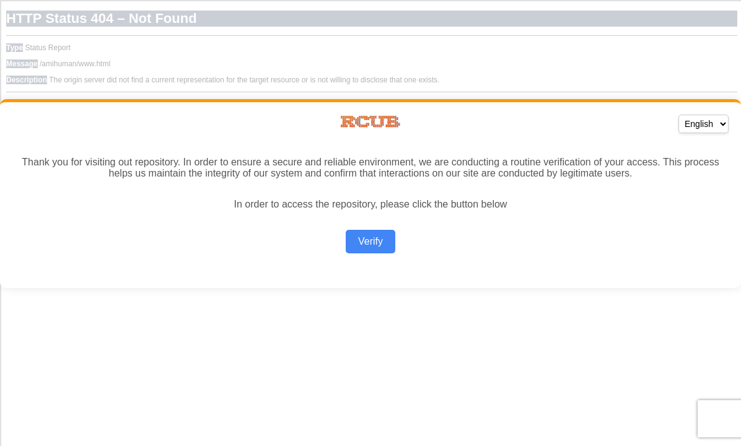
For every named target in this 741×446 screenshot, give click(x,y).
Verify (370, 241)
